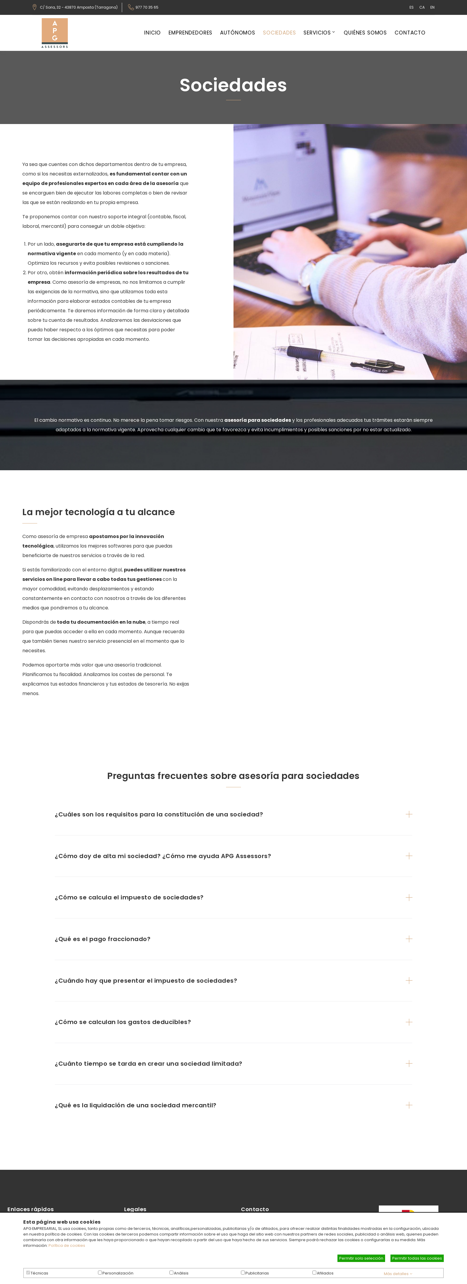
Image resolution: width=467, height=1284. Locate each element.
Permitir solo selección (361, 1258)
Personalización (117, 1273)
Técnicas (39, 1273)
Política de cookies (67, 1245)
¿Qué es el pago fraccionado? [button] (102, 939)
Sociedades (279, 33)
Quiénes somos (365, 33)
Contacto (410, 33)
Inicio (152, 33)
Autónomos (237, 33)
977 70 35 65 (147, 7)
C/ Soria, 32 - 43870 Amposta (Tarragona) (79, 7)
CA (422, 7)
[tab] (233, 814)
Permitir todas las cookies (417, 1258)
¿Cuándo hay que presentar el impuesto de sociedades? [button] (146, 980)
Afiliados (325, 1273)
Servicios (317, 33)
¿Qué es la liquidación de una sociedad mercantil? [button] (136, 1105)
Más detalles (398, 1274)
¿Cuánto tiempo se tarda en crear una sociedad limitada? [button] (148, 1063)
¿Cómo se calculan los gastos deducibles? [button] (123, 1022)
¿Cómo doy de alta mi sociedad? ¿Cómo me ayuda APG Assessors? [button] (163, 856)
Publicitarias (257, 1273)
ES (412, 7)
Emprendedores (190, 33)
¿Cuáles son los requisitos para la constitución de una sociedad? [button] (159, 814)
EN (432, 7)
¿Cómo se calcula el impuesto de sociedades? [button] (129, 897)
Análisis (181, 1273)
